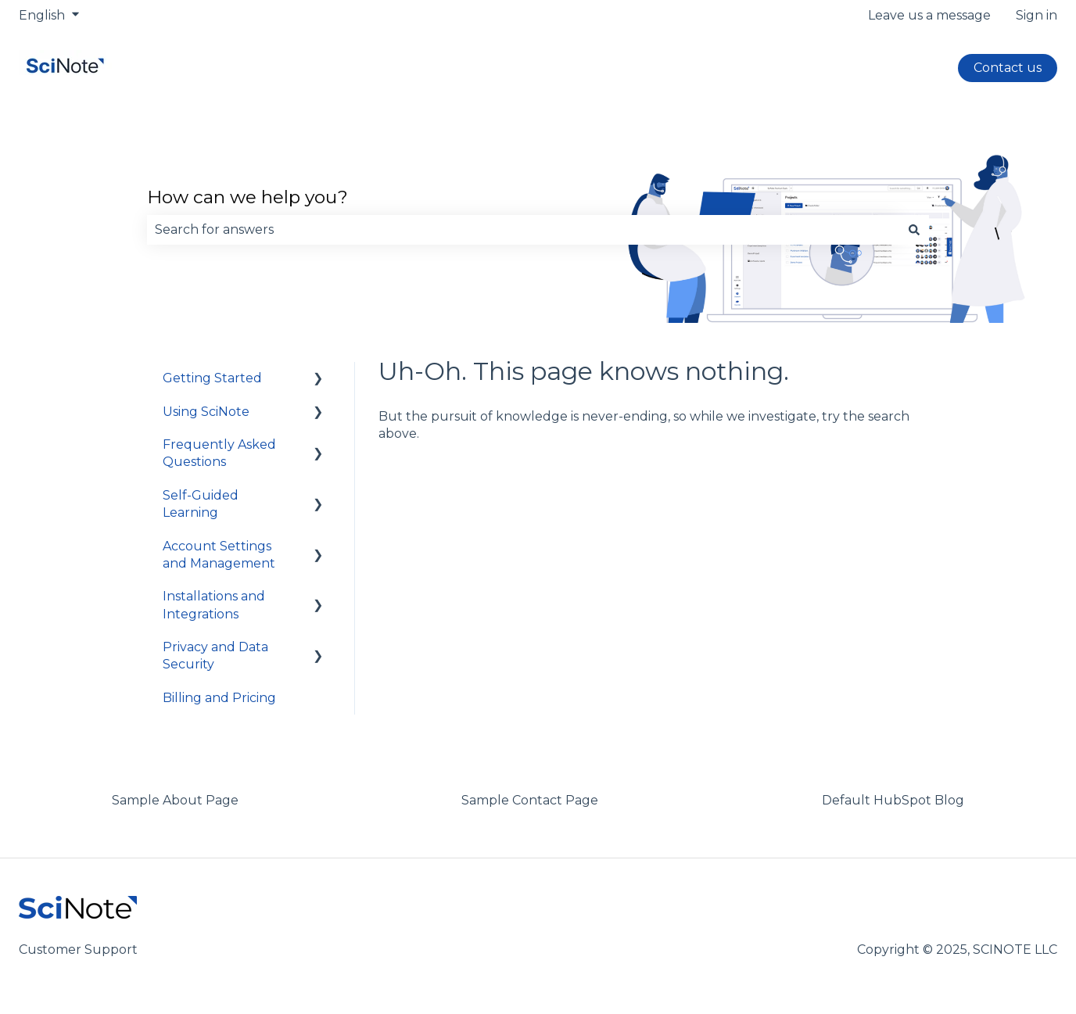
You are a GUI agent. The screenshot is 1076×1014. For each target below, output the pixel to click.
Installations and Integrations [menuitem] (214, 605)
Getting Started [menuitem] (212, 378)
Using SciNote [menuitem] (206, 411)
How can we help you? (247, 197)
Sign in (1036, 15)
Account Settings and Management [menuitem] (219, 555)
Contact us (1008, 67)
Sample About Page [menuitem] (175, 800)
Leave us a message (929, 15)
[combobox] (523, 230)
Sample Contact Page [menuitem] (529, 800)
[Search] (914, 230)
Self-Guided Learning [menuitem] (201, 504)
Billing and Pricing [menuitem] (219, 697)
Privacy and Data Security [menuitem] (215, 656)
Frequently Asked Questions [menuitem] (219, 453)
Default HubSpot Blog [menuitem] (893, 800)
